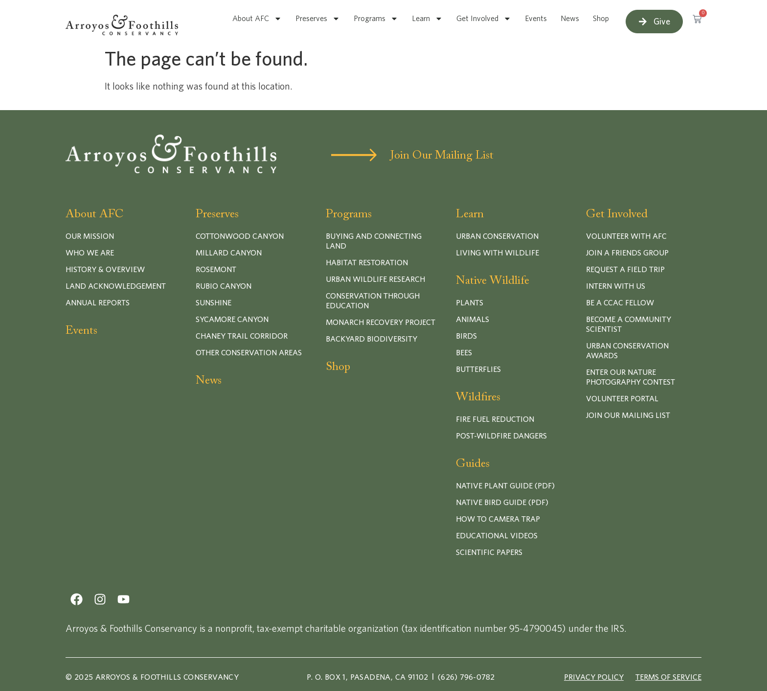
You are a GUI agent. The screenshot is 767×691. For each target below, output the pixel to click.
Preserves (317, 18)
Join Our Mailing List (442, 155)
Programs (376, 18)
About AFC (257, 18)
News (570, 19)
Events (536, 19)
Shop (601, 19)
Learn (427, 18)
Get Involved (483, 18)
